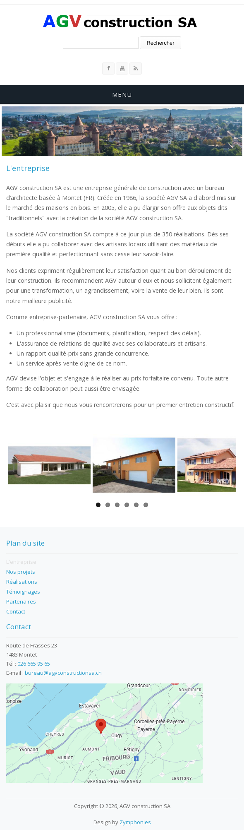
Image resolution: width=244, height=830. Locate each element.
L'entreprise (21, 561)
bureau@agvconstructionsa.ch (63, 672)
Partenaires (21, 601)
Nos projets (20, 571)
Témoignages (23, 591)
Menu (122, 94)
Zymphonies (135, 822)
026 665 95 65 (33, 663)
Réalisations (21, 581)
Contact (15, 611)
